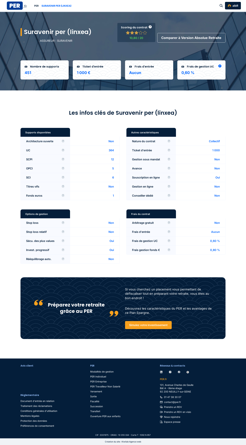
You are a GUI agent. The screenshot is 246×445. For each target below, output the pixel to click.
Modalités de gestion (102, 371)
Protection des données (33, 420)
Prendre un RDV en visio (177, 411)
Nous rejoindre (172, 416)
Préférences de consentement (37, 425)
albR (235, 5)
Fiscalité (94, 401)
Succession (96, 406)
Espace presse (172, 421)
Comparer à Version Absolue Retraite (190, 38)
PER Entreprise (98, 381)
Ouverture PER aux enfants (105, 416)
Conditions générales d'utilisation (38, 410)
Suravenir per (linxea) (56, 5)
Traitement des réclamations (36, 405)
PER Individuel (98, 376)
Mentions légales (29, 415)
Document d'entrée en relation (37, 401)
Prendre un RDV (173, 407)
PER (36, 5)
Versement (96, 391)
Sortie (93, 396)
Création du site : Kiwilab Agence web (123, 441)
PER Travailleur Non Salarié (105, 386)
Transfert (95, 411)
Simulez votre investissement (148, 325)
